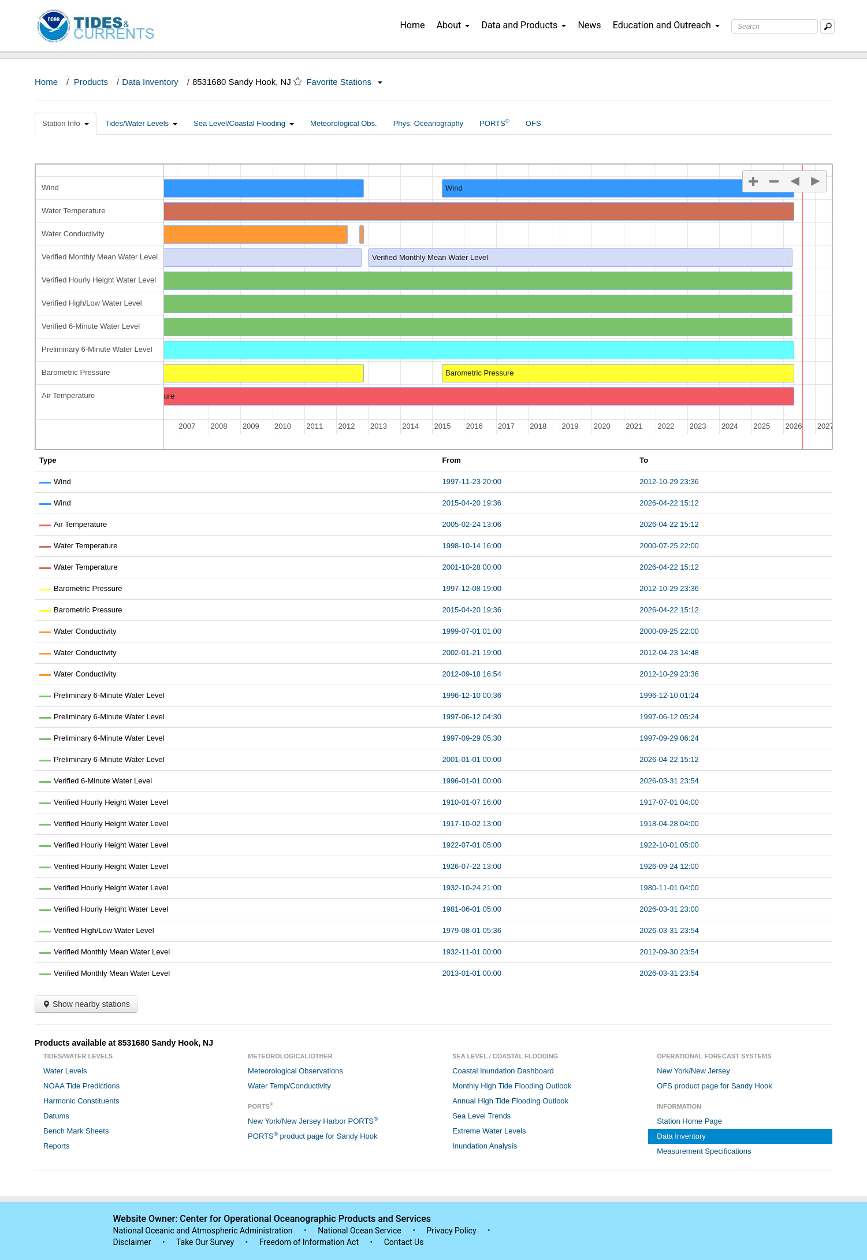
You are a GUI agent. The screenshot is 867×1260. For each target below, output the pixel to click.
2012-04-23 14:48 (669, 652)
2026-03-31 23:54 (669, 780)
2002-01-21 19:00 (471, 652)
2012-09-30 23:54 (669, 951)
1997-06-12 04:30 (471, 716)
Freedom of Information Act (309, 1242)
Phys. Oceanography (428, 123)
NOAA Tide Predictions (81, 1085)
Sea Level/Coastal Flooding (244, 123)
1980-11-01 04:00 (669, 887)
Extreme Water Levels (489, 1131)
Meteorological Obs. (343, 123)
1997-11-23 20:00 (471, 481)
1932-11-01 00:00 (471, 951)
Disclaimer (132, 1242)
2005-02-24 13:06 (471, 524)
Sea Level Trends (481, 1116)
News (589, 25)
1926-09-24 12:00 (669, 866)
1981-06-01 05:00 (471, 909)
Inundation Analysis (484, 1146)
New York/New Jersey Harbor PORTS (313, 1120)
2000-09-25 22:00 (669, 631)
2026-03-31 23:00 (669, 909)
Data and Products (523, 25)
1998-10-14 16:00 (471, 545)
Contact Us (404, 1242)
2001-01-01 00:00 (471, 759)
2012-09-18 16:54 (471, 674)
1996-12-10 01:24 (669, 695)
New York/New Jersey (693, 1070)
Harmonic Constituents (81, 1101)
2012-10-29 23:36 (669, 481)
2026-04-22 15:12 (669, 503)
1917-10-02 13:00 (471, 823)
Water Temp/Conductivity (289, 1085)
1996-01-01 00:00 (471, 780)
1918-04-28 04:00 (669, 823)
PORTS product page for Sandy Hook (312, 1135)
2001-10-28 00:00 (471, 567)
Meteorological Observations (295, 1070)
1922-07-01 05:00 (471, 845)
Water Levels (65, 1070)
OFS (533, 123)
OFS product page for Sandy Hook (714, 1085)
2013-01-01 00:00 (471, 973)
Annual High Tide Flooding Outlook (510, 1101)
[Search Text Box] (774, 26)
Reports (56, 1146)
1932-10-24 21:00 (471, 887)
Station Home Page (689, 1121)
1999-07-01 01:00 (471, 631)
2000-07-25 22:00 (669, 545)
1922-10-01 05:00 (669, 845)
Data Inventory (150, 82)
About (453, 25)
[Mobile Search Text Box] (827, 26)
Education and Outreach (666, 25)
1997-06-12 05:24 (669, 716)
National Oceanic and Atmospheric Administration (203, 1230)
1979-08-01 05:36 (471, 930)
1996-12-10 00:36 (471, 695)
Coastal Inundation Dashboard (503, 1070)
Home (412, 25)
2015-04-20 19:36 (471, 503)
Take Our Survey (206, 1242)
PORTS (494, 123)
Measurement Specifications (704, 1151)
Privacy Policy (451, 1230)
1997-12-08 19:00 (471, 588)
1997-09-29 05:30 (471, 738)
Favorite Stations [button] (344, 82)
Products (91, 82)
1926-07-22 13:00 (471, 866)
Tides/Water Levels (141, 123)
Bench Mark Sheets (76, 1131)
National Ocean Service (359, 1230)
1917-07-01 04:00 (669, 802)
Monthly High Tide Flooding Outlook (511, 1085)
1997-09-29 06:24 (669, 738)
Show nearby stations (86, 1004)
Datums (56, 1116)
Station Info (65, 123)
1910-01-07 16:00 (471, 802)
